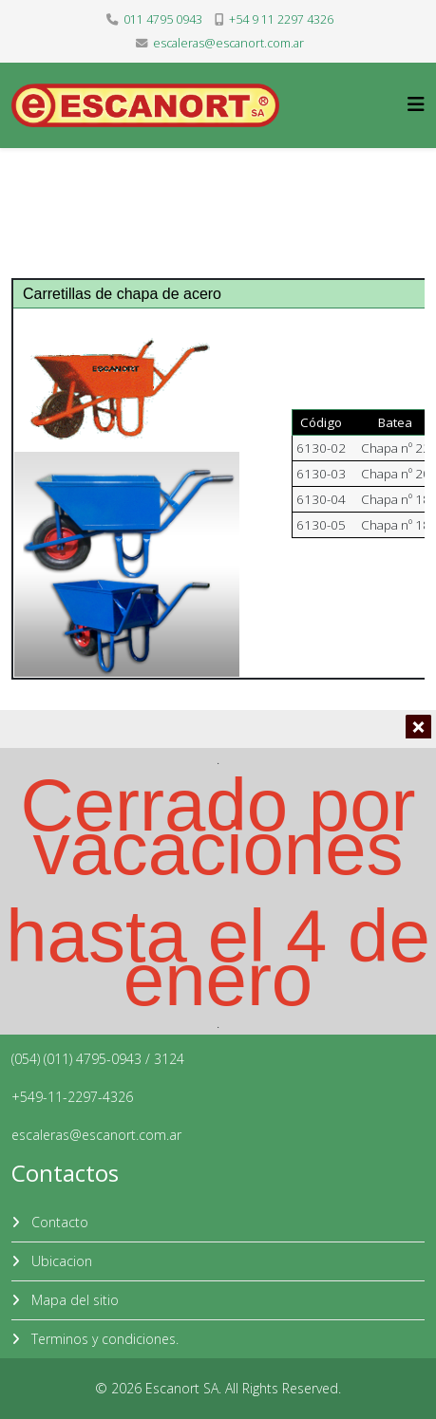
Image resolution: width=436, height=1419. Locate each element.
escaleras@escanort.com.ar (228, 43)
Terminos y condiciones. (103, 1339)
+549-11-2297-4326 (72, 1097)
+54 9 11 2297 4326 (281, 19)
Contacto (58, 1222)
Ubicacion (60, 1261)
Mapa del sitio (73, 1300)
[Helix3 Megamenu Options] (416, 104)
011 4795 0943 (162, 19)
